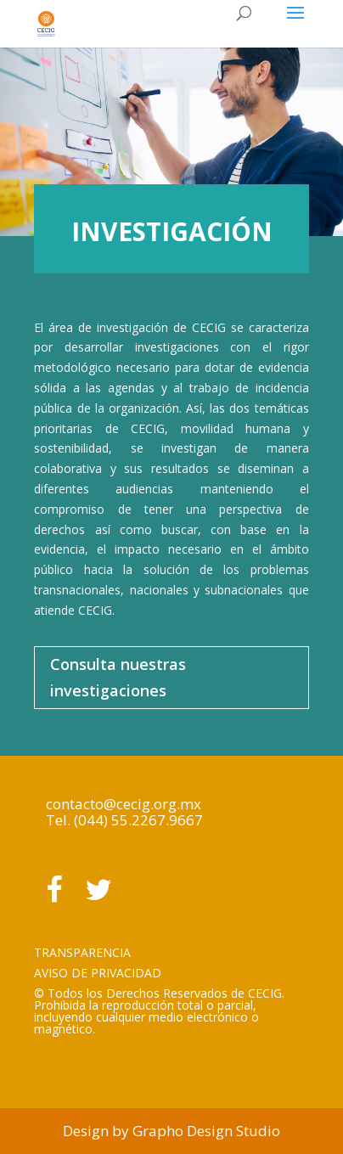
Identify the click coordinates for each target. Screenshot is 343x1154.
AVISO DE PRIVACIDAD (97, 973)
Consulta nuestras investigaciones (118, 677)
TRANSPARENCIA (82, 952)
